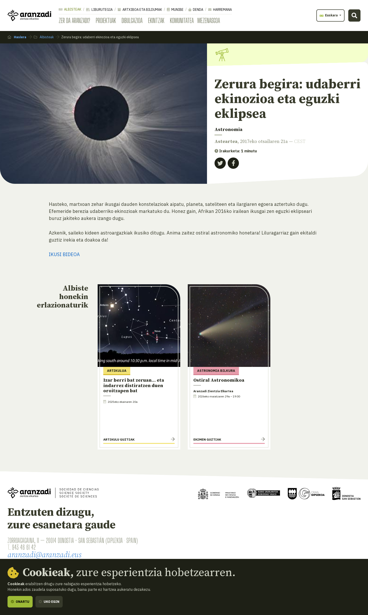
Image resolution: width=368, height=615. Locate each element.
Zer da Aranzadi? (74, 20)
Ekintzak (156, 20)
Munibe (175, 10)
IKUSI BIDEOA (64, 254)
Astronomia (228, 130)
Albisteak (70, 9)
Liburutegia (99, 10)
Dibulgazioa (132, 20)
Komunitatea (182, 20)
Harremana (220, 10)
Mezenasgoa (208, 20)
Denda (195, 10)
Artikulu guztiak (118, 439)
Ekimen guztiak (207, 439)
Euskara (329, 15)
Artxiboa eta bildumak (140, 10)
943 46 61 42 (24, 547)
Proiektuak (106, 20)
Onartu (20, 602)
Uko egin (49, 602)
